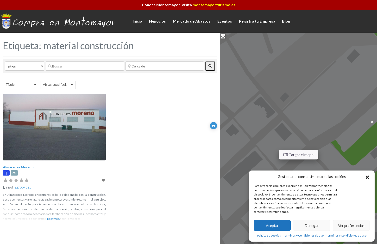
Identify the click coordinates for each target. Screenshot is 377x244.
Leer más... (54, 218)
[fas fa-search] (210, 66)
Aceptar (272, 225)
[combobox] (21, 85)
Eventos (224, 21)
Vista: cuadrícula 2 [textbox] (56, 84)
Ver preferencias (351, 225)
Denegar (312, 225)
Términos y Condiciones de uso (303, 235)
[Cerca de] (165, 66)
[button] (367, 176)
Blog (286, 21)
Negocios (157, 21)
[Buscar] (85, 66)
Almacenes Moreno (18, 167)
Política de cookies (269, 235)
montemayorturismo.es (214, 4)
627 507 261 (23, 187)
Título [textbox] (10, 84)
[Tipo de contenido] (24, 66)
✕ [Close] (371, 122)
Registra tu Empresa (257, 21)
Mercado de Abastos (191, 21)
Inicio (137, 21)
